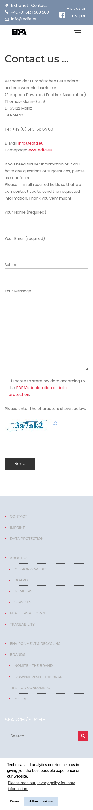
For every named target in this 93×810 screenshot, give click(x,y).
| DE (82, 16)
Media (20, 699)
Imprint (17, 527)
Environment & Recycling (35, 643)
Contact (39, 5)
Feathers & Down (27, 613)
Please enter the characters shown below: (45, 408)
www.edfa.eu (40, 150)
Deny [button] (14, 801)
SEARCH (83, 736)
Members (23, 591)
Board (21, 580)
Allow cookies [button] (41, 801)
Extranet (19, 5)
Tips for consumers (30, 688)
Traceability (22, 624)
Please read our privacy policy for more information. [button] (41, 786)
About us (19, 558)
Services (22, 602)
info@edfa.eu (24, 19)
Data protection (27, 538)
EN (75, 16)
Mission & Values (30, 569)
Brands (17, 655)
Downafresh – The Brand (39, 677)
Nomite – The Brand (33, 665)
